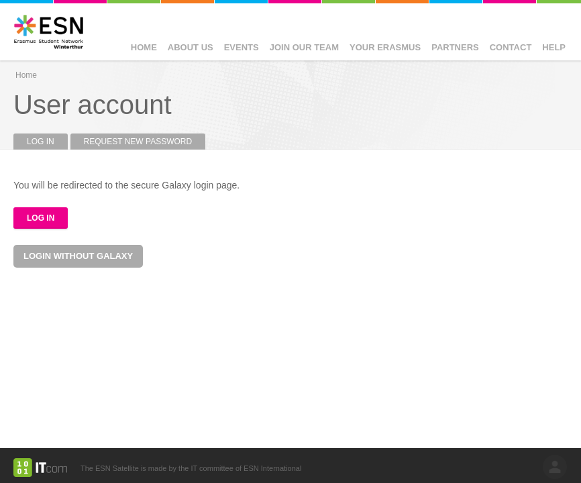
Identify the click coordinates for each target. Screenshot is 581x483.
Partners (455, 47)
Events (241, 47)
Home (144, 47)
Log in (47, 141)
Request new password (138, 141)
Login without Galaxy (78, 256)
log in (555, 467)
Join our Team (304, 47)
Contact (511, 47)
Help (554, 47)
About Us (190, 47)
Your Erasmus (385, 47)
